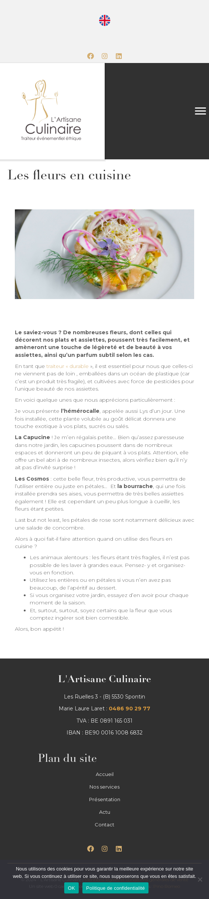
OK (71, 888)
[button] (90, 56)
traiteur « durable (67, 366)
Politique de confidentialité (115, 888)
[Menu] (200, 111)
